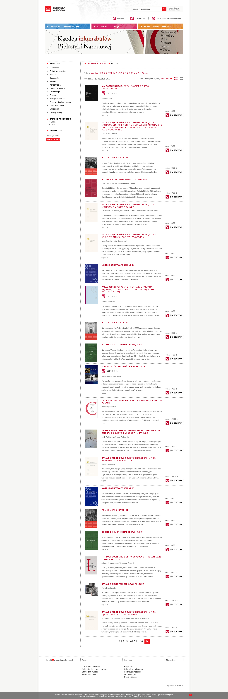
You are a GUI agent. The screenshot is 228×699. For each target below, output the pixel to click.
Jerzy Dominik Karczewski (112, 376)
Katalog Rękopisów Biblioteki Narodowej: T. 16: (129, 613)
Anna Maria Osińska (109, 134)
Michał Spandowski (109, 407)
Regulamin (128, 666)
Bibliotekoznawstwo (58, 71)
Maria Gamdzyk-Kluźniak (111, 618)
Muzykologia (55, 92)
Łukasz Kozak (107, 99)
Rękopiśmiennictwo (58, 99)
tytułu (153, 79)
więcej (169, 695)
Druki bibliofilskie (57, 105)
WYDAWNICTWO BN (97, 63)
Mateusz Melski (152, 211)
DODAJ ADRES (53, 139)
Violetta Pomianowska (126, 183)
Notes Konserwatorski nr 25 (118, 488)
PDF (53, 125)
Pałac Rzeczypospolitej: (129, 289)
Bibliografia (54, 68)
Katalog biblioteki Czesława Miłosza (123, 584)
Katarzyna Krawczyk (109, 183)
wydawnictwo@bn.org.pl (63, 660)
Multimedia (54, 109)
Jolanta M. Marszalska (110, 563)
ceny (158, 79)
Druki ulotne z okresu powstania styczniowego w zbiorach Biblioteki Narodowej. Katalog (131, 431)
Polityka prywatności (132, 672)
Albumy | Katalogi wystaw (60, 102)
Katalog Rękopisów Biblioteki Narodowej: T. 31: (129, 205)
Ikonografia (54, 78)
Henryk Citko (144, 618)
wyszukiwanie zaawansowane (175, 9)
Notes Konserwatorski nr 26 (118, 265)
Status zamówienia (90, 672)
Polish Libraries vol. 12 (115, 322)
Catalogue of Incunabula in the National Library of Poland (132, 401)
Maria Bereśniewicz (109, 588)
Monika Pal (124, 211)
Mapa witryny (171, 660)
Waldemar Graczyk (127, 563)
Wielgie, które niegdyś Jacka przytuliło (124, 366)
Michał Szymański (108, 464)
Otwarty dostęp (56, 112)
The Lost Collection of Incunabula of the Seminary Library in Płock (131, 558)
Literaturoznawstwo (58, 88)
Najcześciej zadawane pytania (94, 669)
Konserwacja (55, 85)
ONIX (53, 122)
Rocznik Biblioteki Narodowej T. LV (122, 344)
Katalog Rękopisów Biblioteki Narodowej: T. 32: (129, 235)
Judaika (53, 81)
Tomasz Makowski (108, 302)
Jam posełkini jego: (125, 87)
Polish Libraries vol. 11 (115, 510)
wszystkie (94, 73)
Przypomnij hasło (89, 674)
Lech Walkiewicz (108, 437)
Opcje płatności (130, 677)
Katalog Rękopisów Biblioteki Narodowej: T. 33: (132, 126)
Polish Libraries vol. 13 (115, 157)
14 (141, 641)
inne (146, 73)
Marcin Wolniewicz (122, 437)
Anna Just (105, 241)
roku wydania (166, 79)
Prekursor (180, 686)
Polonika (53, 95)
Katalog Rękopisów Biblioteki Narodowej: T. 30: (129, 459)
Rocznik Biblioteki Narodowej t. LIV (122, 532)
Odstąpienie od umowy (133, 669)
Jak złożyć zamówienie (91, 666)
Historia (53, 75)
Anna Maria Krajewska (130, 618)
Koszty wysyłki (130, 674)
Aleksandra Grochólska (110, 211)
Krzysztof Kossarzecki (118, 241)
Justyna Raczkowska (138, 211)
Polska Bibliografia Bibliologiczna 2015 (125, 179)
